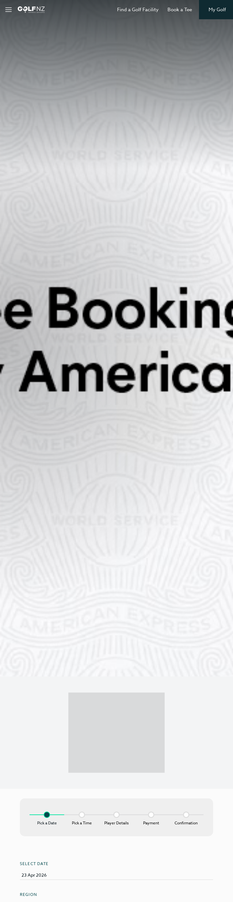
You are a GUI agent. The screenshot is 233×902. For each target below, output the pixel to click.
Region (28, 894)
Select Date (34, 863)
